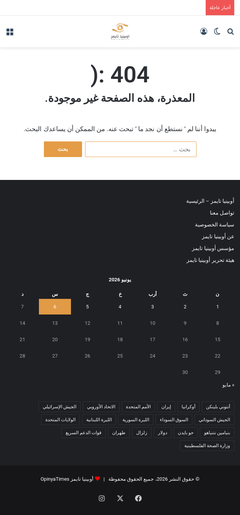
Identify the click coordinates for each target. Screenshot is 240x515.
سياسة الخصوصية (214, 224)
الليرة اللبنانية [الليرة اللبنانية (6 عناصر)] (99, 419)
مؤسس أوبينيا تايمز (213, 248)
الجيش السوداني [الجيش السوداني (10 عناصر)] (214, 419)
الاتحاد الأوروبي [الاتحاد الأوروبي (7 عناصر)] (101, 406)
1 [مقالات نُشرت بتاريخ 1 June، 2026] (217, 307)
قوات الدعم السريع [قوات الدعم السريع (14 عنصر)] (83, 432)
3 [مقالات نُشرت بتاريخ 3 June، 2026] (152, 307)
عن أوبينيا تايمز (218, 236)
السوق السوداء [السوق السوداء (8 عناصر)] (174, 419)
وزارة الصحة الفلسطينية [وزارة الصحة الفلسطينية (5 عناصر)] (207, 445)
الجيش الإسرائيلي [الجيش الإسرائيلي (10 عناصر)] (59, 406)
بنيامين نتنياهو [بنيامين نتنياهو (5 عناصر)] (217, 432)
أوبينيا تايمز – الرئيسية (210, 201)
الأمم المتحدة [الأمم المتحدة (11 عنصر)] (138, 406)
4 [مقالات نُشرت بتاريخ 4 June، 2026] (120, 307)
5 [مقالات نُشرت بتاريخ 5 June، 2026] (87, 307)
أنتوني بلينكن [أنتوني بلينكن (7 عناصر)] (218, 406)
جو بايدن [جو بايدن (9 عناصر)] (185, 432)
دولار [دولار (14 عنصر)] (162, 432)
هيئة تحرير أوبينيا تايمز (210, 260)
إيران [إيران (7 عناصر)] (166, 406)
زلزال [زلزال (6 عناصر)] (141, 432)
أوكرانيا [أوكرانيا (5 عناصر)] (188, 406)
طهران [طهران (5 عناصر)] (119, 432)
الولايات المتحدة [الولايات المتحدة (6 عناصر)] (60, 419)
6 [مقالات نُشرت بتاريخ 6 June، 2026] (54, 307)
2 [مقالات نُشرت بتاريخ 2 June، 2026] (185, 307)
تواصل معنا (222, 213)
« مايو (228, 385)
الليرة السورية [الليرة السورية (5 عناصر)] (135, 419)
